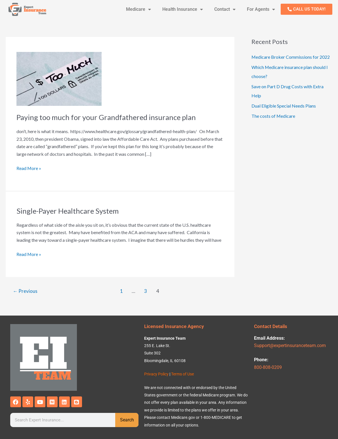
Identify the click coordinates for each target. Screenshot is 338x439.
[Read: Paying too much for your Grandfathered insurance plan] (59, 78)
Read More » (28, 168)
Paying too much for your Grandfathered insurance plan (106, 117)
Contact (225, 9)
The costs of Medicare (273, 116)
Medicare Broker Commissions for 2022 (290, 57)
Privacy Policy (156, 374)
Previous (25, 291)
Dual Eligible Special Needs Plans (283, 105)
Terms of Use (182, 374)
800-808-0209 (268, 367)
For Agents (261, 9)
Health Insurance (182, 9)
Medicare (138, 9)
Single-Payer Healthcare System (68, 210)
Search (127, 420)
